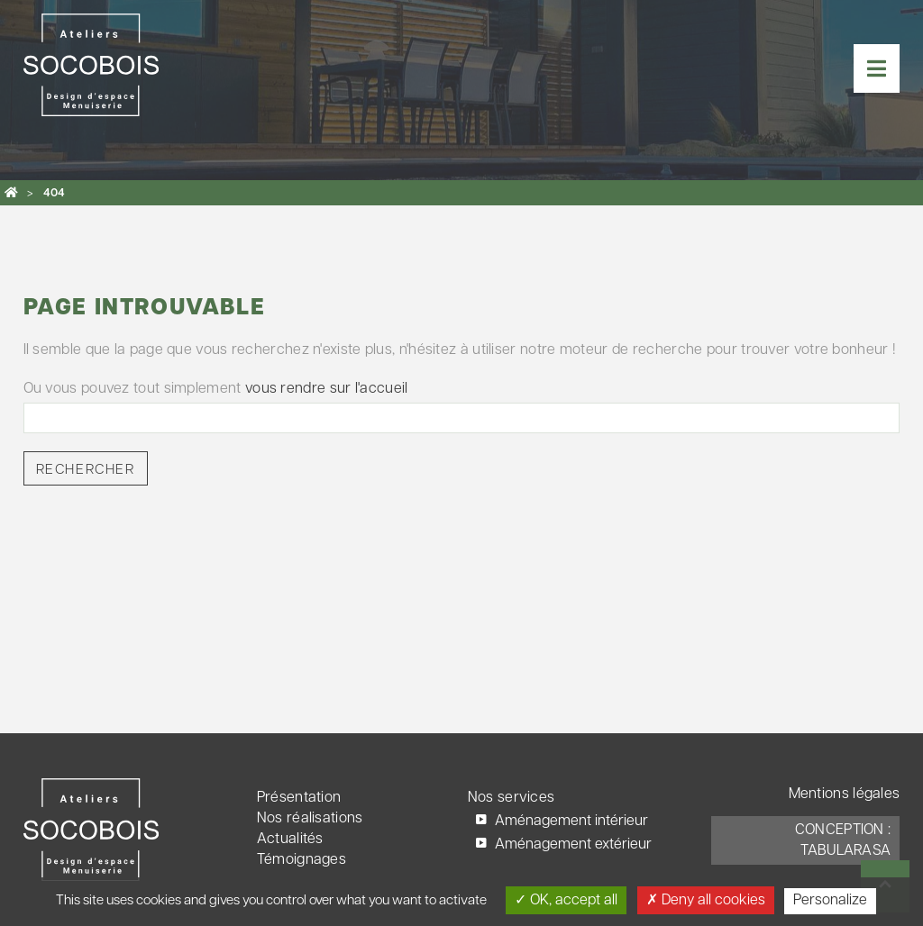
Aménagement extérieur (573, 845)
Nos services (511, 798)
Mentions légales (844, 794)
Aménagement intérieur (571, 821)
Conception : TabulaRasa (843, 840)
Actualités (290, 839)
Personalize (830, 901)
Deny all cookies (705, 900)
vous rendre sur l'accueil (326, 389)
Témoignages (301, 860)
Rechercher (85, 470)
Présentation (299, 798)
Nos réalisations (310, 819)
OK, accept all (566, 900)
